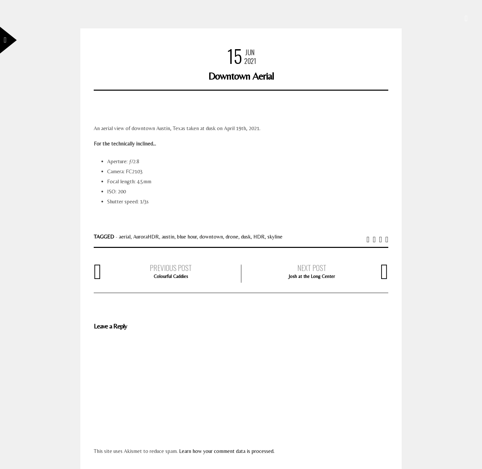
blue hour (187, 236)
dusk (246, 236)
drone (232, 236)
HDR (259, 236)
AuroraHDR (146, 236)
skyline (275, 236)
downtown (211, 236)
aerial (125, 236)
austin (168, 236)
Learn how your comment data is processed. (226, 451)
